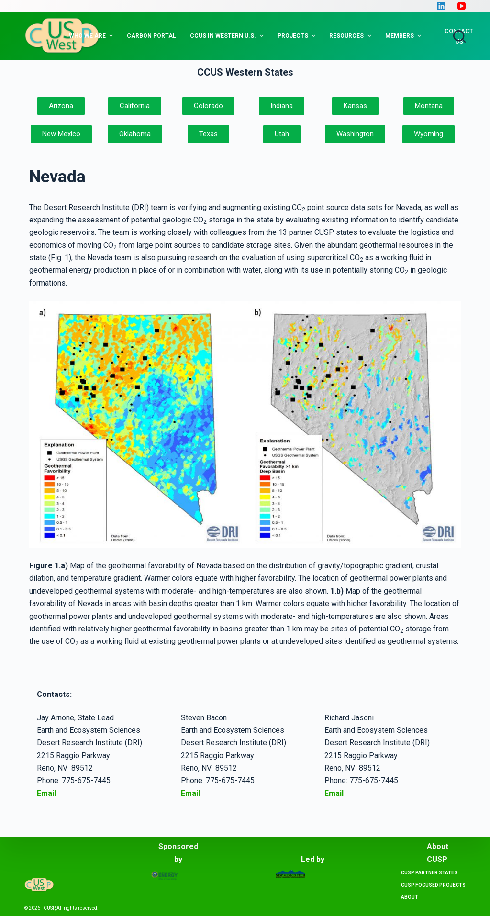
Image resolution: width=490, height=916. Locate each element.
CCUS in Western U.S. (228, 36)
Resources (351, 36)
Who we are (92, 36)
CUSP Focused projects (433, 885)
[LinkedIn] (441, 6)
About (409, 897)
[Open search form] (459, 36)
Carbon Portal (151, 36)
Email (190, 793)
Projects (298, 36)
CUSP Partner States (429, 872)
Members (404, 36)
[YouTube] (461, 6)
